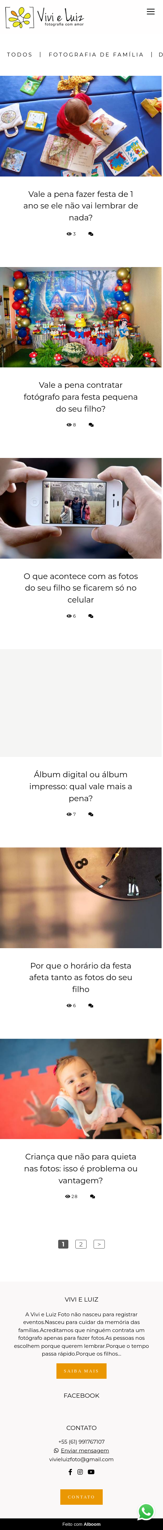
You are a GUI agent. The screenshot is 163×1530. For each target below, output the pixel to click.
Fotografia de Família (96, 54)
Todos (20, 54)
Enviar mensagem (85, 1450)
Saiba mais (81, 1371)
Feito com (81, 1524)
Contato (81, 1497)
